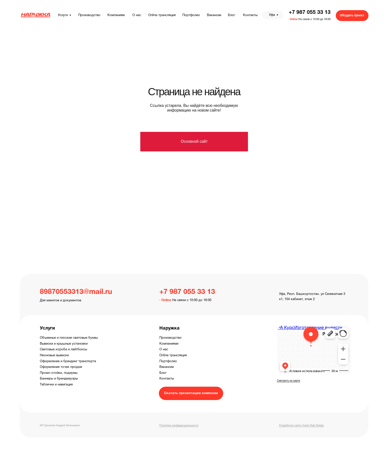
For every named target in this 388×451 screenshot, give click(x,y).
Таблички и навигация (56, 384)
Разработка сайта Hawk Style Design (301, 426)
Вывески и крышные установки (64, 343)
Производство (170, 337)
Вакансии (166, 367)
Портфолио (168, 361)
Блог (163, 373)
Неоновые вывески (54, 355)
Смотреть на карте (288, 381)
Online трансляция (173, 355)
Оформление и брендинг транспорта (68, 361)
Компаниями (168, 343)
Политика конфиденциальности (178, 426)
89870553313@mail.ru (76, 292)
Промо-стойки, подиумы (58, 373)
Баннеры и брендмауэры (59, 378)
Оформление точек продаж (61, 367)
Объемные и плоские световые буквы (69, 337)
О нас (163, 349)
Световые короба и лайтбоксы (63, 349)
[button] (352, 15)
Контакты (166, 378)
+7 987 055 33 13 (310, 12)
